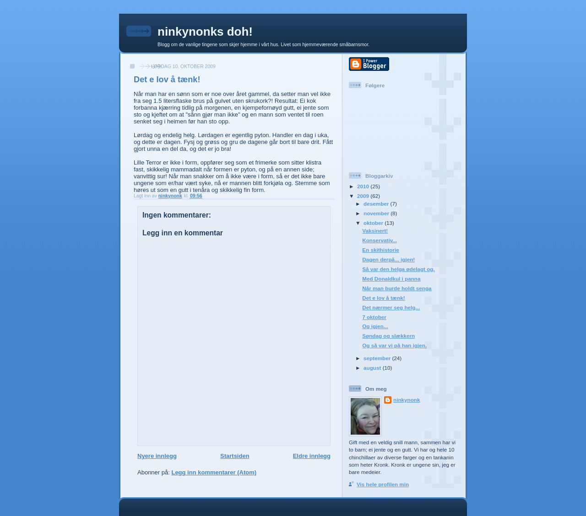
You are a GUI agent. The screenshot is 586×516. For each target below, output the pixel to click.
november (377, 213)
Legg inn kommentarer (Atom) (213, 472)
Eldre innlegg (312, 455)
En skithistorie (380, 250)
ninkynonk (406, 400)
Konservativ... (379, 240)
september (378, 358)
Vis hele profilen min (383, 484)
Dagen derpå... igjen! (388, 259)
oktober (374, 223)
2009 (363, 196)
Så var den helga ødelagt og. (398, 269)
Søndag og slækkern (388, 336)
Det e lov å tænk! (383, 298)
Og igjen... (375, 326)
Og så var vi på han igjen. (394, 345)
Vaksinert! (375, 231)
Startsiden (235, 455)
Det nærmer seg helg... (391, 307)
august (373, 368)
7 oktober (374, 317)
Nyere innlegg (157, 455)
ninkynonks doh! (205, 31)
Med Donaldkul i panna (391, 279)
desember (377, 204)
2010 (363, 186)
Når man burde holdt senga (396, 288)
